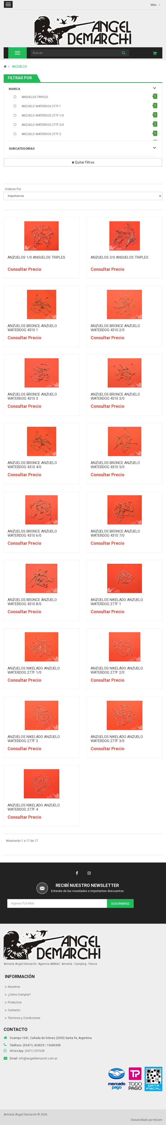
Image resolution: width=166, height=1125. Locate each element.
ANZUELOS (19, 66)
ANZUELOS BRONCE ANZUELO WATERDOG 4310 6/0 (32, 533)
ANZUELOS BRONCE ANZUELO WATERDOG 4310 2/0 (115, 328)
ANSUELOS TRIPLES (35, 97)
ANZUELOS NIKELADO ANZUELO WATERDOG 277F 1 (117, 602)
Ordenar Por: (13, 189)
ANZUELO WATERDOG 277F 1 (41, 106)
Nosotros (14, 987)
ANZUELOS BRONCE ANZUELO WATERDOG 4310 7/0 (115, 533)
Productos (15, 1002)
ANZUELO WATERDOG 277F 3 (41, 134)
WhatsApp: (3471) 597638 (27, 1051)
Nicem (158, 1120)
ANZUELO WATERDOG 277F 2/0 (43, 124)
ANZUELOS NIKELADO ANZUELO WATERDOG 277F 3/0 (117, 739)
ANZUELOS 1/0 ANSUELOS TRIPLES (36, 257)
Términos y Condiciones (24, 1018)
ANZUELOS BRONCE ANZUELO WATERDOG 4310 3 (32, 396)
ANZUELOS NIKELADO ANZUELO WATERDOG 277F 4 (34, 807)
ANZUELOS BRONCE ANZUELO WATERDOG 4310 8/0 (32, 602)
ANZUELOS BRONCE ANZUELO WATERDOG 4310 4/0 (32, 465)
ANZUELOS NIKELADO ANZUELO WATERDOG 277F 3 (34, 739)
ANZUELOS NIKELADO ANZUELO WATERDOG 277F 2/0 (117, 670)
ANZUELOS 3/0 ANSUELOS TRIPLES (119, 257)
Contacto (14, 1010)
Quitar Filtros (83, 162)
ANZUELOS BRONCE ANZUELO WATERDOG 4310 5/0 (115, 465)
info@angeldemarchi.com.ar (38, 1058)
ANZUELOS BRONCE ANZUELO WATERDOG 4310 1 (32, 328)
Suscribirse (120, 903)
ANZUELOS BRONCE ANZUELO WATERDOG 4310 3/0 (115, 396)
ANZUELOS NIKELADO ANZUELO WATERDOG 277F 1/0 (34, 670)
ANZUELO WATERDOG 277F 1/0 (43, 115)
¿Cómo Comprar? (19, 994)
